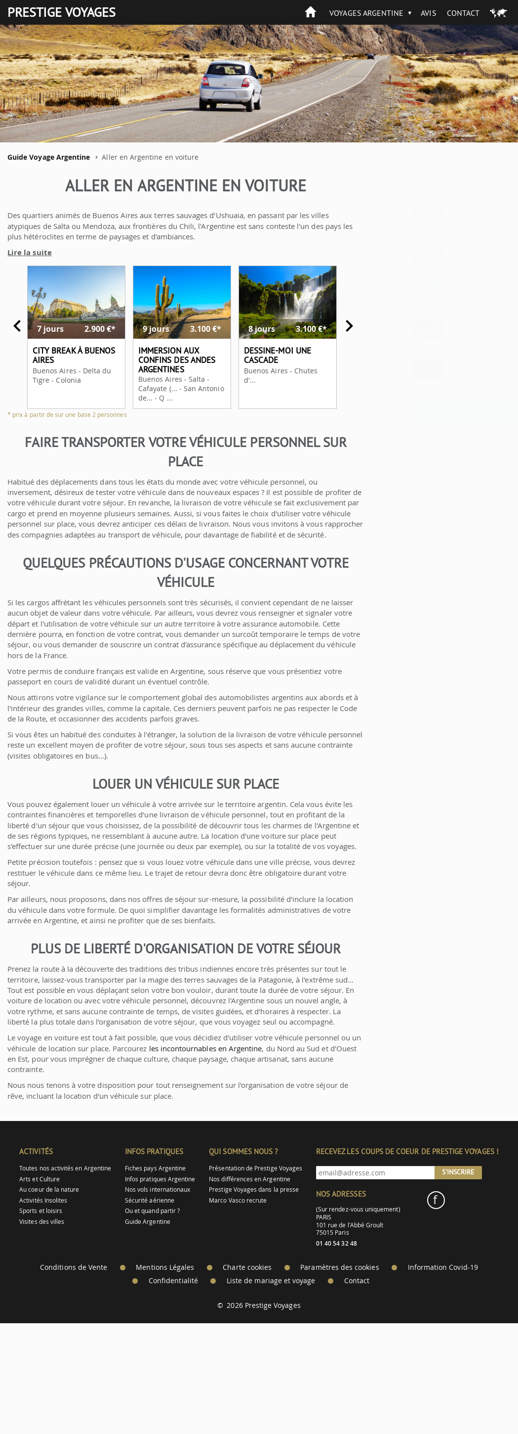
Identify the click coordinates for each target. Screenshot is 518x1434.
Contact (463, 13)
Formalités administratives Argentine (442, 500)
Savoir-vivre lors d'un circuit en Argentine (439, 771)
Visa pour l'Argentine (438, 524)
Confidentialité (173, 1280)
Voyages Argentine (366, 13)
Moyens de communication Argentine (442, 916)
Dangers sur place (461, 874)
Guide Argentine (147, 1221)
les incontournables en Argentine (205, 1048)
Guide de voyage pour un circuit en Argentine (450, 695)
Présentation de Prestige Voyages (255, 1168)
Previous (17, 326)
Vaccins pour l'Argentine (444, 548)
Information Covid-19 (443, 1267)
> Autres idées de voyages (444, 411)
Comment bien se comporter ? (451, 818)
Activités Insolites (43, 1200)
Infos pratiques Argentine (160, 1179)
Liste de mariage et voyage (271, 1280)
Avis (428, 13)
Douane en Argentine (440, 642)
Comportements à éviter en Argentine (452, 794)
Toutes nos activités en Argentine (65, 1168)
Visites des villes (41, 1221)
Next (349, 326)
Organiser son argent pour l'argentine (440, 892)
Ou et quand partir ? (152, 1211)
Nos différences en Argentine (249, 1179)
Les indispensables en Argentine (454, 723)
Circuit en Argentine (422, 482)
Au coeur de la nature (49, 1189)
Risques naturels (459, 860)
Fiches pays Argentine (155, 1168)
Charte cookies (247, 1267)
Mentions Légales (165, 1267)
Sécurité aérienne (149, 1200)
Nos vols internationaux (157, 1189)
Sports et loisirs (40, 1211)
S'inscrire (458, 1171)
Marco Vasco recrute (238, 1200)
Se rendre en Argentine (449, 935)
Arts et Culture (39, 1179)
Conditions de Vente (73, 1267)
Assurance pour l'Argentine (448, 572)
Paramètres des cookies (339, 1267)
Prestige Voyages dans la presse (254, 1189)
